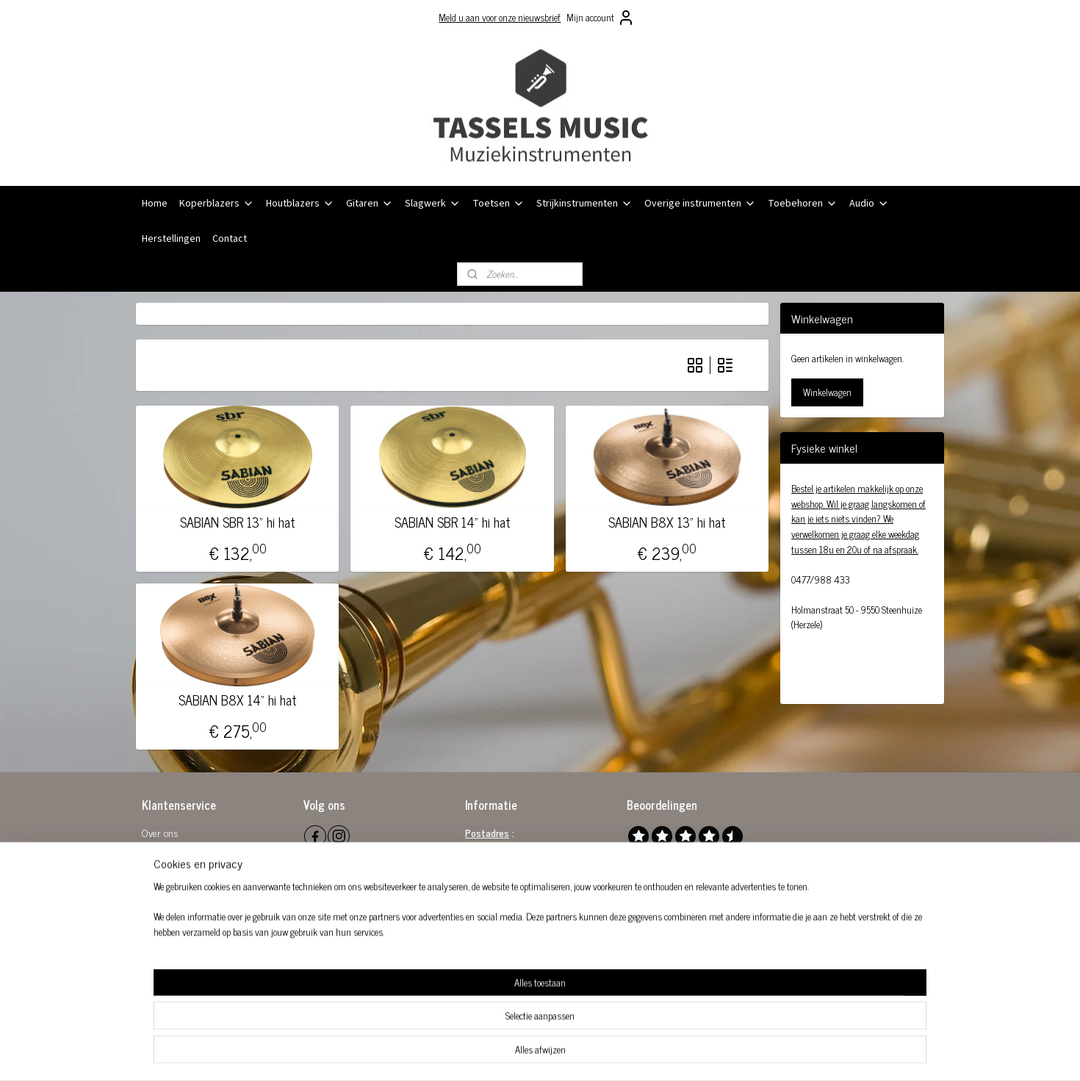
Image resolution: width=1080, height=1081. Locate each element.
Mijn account (600, 17)
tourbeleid (171, 865)
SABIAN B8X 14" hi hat (238, 700)
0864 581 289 (535, 898)
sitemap (502, 1053)
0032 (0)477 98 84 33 (530, 931)
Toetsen (498, 203)
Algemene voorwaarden (188, 849)
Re (146, 865)
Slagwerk (433, 203)
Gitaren (369, 203)
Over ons (160, 832)
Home (155, 203)
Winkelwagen (827, 392)
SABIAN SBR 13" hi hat (237, 522)
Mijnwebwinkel (664, 1053)
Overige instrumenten (700, 203)
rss (523, 1053)
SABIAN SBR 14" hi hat (452, 522)
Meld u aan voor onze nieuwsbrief (500, 17)
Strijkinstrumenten (584, 203)
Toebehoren (803, 203)
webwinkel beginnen (564, 1053)
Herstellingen (171, 238)
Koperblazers (216, 203)
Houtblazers (300, 203)
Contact (229, 238)
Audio (869, 203)
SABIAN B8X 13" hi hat (667, 522)
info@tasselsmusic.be (524, 914)
